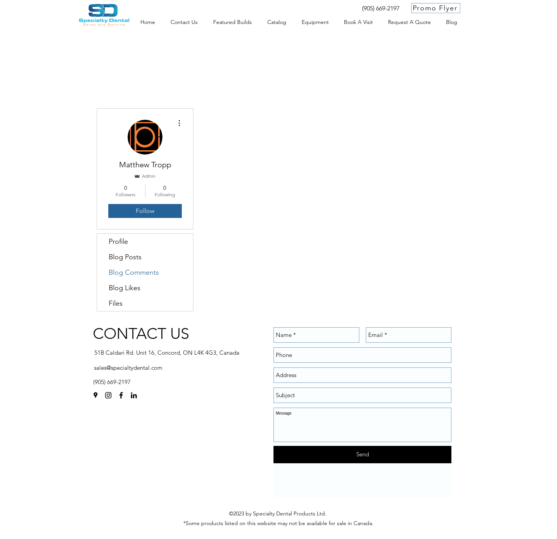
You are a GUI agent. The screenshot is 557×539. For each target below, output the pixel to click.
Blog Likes (124, 288)
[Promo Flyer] (435, 8)
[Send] (362, 454)
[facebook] (121, 395)
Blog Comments (134, 272)
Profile (118, 241)
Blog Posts (125, 257)
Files (116, 303)
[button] (315, 22)
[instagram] (108, 395)
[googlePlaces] (95, 395)
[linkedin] (134, 395)
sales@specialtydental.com (128, 367)
